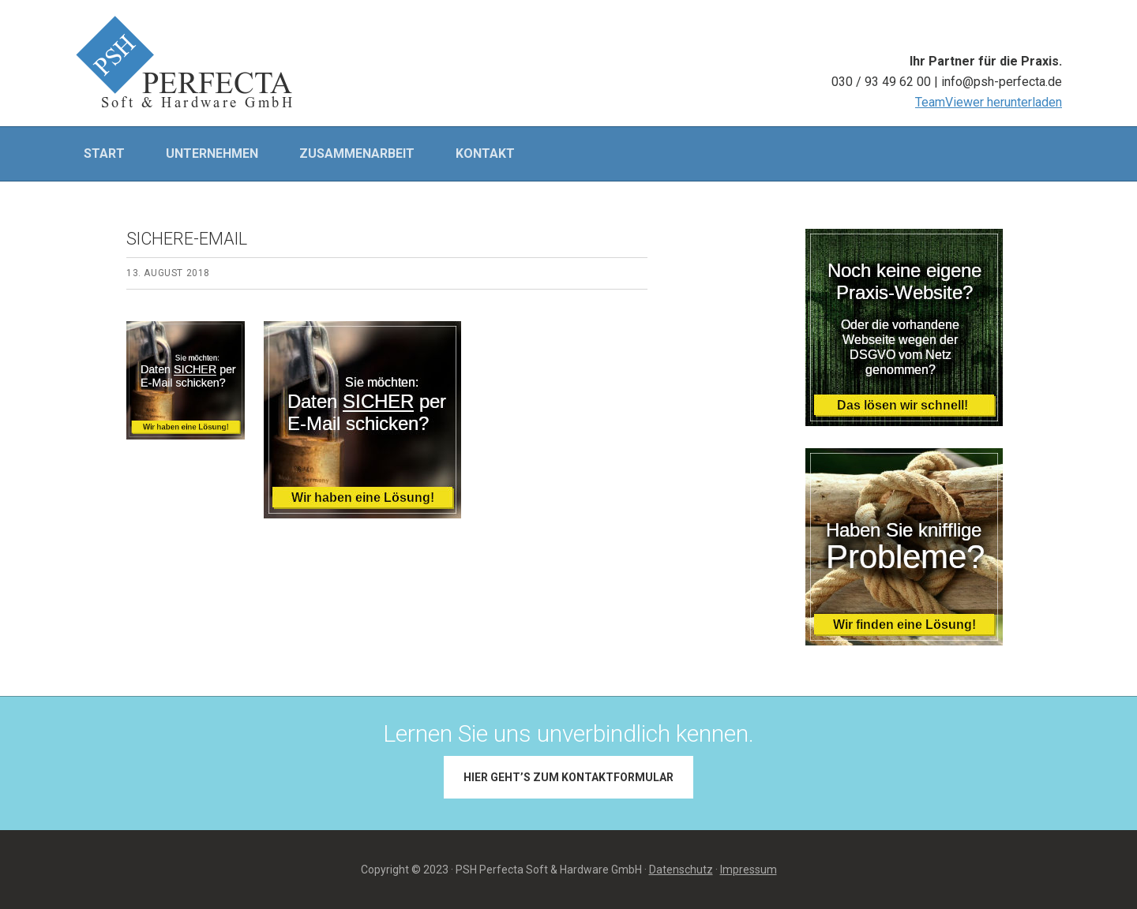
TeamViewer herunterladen (988, 102)
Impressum (748, 869)
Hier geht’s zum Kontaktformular (568, 777)
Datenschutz (681, 869)
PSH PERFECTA (233, 63)
